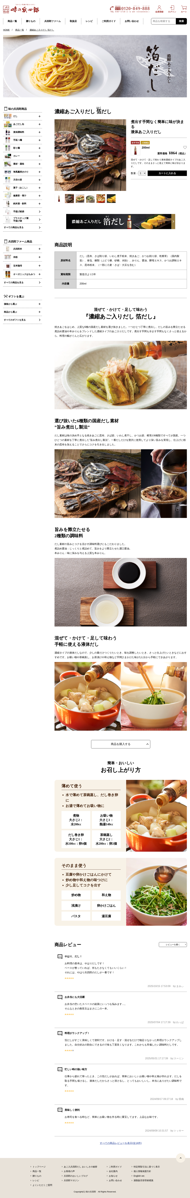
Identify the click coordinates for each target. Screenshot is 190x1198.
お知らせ (113, 1176)
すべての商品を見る (14, 227)
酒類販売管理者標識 (143, 1180)
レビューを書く (173, 944)
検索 (181, 21)
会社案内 (113, 1171)
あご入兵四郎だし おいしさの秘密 (80, 1166)
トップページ (39, 1166)
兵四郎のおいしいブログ (76, 1176)
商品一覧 (12, 21)
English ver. (139, 1176)
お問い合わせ (132, 21)
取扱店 (73, 21)
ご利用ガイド (109, 21)
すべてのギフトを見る (15, 320)
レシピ (89, 21)
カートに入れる (167, 173)
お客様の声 (69, 1171)
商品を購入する (121, 744)
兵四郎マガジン (71, 1180)
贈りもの (30, 21)
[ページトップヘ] (180, 1158)
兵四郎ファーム (52, 21)
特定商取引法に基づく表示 (147, 1166)
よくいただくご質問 (42, 1185)
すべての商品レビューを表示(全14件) (121, 1143)
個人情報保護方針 (142, 1171)
